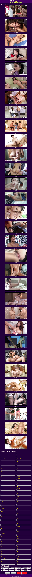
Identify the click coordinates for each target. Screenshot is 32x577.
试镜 (1, 476)
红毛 (17, 491)
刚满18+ (18, 541)
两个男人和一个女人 (4, 558)
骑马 (17, 493)
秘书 (17, 501)
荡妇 (17, 513)
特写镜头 (2, 481)
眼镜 (1, 526)
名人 (1, 478)
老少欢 (18, 463)
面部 (1, 506)
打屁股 (18, 518)
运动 (17, 521)
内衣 (1, 553)
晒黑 (17, 536)
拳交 (1, 518)
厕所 (17, 548)
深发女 (2, 468)
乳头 (17, 456)
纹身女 (18, 538)
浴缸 (1, 456)
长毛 (1, 556)
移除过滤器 (24, 572)
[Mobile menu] (1, 2)
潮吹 (17, 523)
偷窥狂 (18, 558)
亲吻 (1, 546)
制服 (17, 551)
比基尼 (2, 463)
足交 (1, 521)
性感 (17, 506)
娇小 (17, 468)
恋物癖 (2, 511)
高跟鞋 (2, 536)
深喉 (1, 491)
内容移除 (20, 574)
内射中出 (2, 488)
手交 (1, 531)
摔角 (17, 563)
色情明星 (18, 476)
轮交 (1, 523)
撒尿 (17, 473)
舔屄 (17, 486)
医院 (1, 541)
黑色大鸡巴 (3, 458)
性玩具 (18, 503)
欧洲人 (2, 498)
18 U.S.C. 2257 (15, 574)
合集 (1, 483)
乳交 (17, 546)
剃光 (17, 508)
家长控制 (24, 574)
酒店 (1, 543)
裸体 (1, 563)
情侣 (1, 486)
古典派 (18, 556)
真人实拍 (18, 488)
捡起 (17, 471)
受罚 (17, 481)
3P (17, 543)
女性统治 (2, 508)
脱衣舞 (18, 531)
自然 (17, 453)
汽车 (1, 471)
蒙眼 (1, 466)
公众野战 (18, 478)
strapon (18, 528)
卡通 (1, 473)
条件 (11, 574)
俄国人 (18, 498)
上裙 (17, 553)
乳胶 (1, 548)
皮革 (1, 551)
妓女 (17, 561)
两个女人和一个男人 (4, 513)
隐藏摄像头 (3, 533)
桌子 (17, 533)
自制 (1, 538)
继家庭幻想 (19, 526)
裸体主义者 (19, 458)
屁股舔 (18, 496)
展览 (1, 503)
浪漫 (1, 496)
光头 (1, 453)
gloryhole (2, 528)
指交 (1, 516)
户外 (17, 466)
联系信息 (7, 574)
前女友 (2, 501)
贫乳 (17, 516)
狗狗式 (2, 493)
